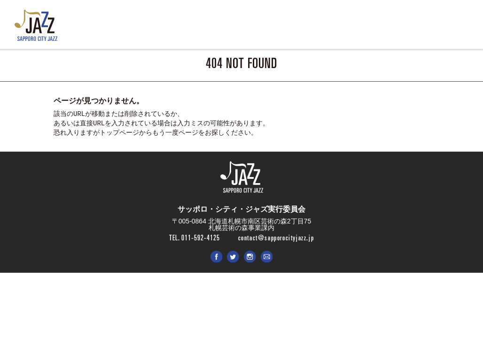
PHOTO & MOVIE (295, 28)
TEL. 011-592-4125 (194, 237)
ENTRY (250, 28)
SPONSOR (343, 28)
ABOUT (218, 28)
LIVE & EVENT (176, 28)
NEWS (134, 28)
